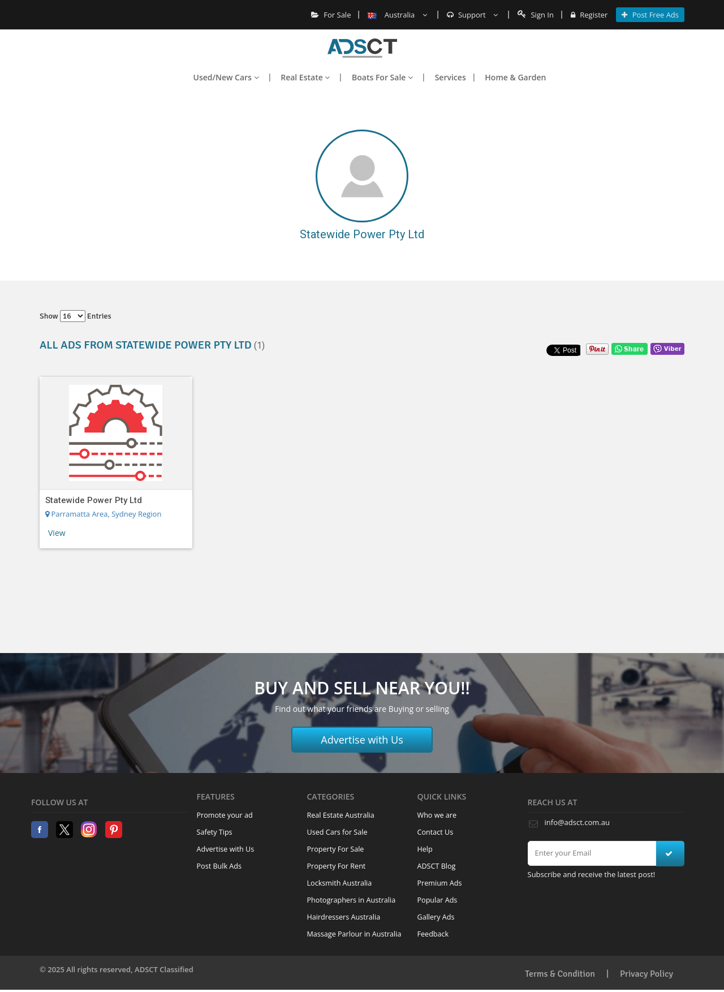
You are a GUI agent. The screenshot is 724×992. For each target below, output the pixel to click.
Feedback (433, 934)
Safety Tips (214, 832)
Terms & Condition (560, 974)
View (57, 532)
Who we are (437, 815)
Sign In (536, 15)
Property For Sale (335, 849)
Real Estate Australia (340, 815)
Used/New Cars (226, 77)
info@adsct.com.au (577, 822)
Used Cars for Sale (337, 832)
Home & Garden (515, 77)
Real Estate (305, 77)
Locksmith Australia (339, 883)
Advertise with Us (362, 739)
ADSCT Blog (436, 866)
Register (589, 15)
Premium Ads (439, 883)
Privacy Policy (646, 974)
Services (450, 77)
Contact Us (435, 832)
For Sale (331, 15)
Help (425, 849)
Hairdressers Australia (344, 917)
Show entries (75, 316)
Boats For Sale (382, 77)
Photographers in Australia (351, 900)
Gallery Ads (436, 917)
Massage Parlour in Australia (354, 934)
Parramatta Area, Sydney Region (103, 514)
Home (362, 48)
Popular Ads (437, 900)
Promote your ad (225, 815)
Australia (397, 15)
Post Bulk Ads (219, 866)
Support (472, 15)
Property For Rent (336, 866)
